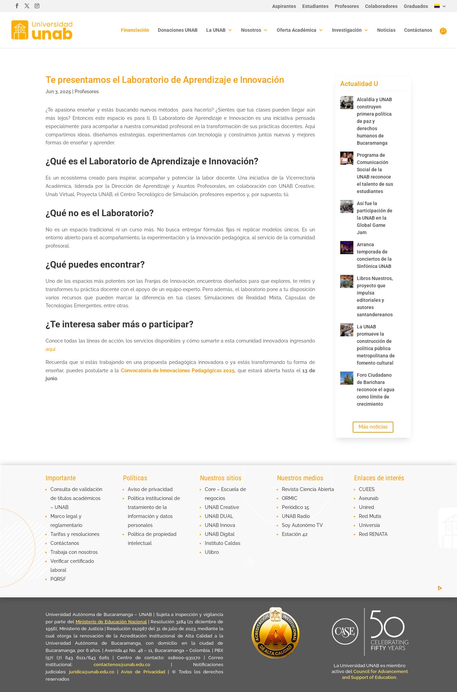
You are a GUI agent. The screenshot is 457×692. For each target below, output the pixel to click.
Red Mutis (370, 516)
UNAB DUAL (219, 516)
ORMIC (289, 498)
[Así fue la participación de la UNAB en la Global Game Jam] (346, 206)
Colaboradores (381, 6)
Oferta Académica (296, 30)
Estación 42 (294, 534)
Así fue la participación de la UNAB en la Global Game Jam (374, 218)
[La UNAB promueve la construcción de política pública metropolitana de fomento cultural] (346, 329)
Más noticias (373, 427)
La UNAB (216, 30)
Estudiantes (315, 6)
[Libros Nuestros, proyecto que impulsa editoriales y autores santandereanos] (346, 281)
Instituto (215, 543)
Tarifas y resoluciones (74, 534)
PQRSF (58, 579)
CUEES (367, 489)
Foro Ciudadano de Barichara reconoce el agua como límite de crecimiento (375, 389)
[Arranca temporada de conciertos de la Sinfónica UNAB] (346, 247)
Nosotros (251, 30)
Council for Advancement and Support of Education (375, 674)
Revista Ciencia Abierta (308, 489)
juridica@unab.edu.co (91, 671)
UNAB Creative (222, 507)
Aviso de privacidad (150, 489)
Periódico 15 (295, 507)
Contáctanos (418, 30)
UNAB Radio (296, 516)
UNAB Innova (220, 525)
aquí (50, 349)
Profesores (347, 6)
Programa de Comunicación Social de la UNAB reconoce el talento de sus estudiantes (375, 173)
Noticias (386, 30)
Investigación (347, 30)
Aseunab (369, 498)
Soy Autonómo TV (302, 525)
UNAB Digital (220, 534)
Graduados (416, 6)
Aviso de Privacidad (144, 671)
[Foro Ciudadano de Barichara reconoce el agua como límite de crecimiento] (346, 378)
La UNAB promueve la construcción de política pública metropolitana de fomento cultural (376, 345)
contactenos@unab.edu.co (122, 664)
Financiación (135, 30)
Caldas (232, 543)
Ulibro (212, 552)
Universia (369, 525)
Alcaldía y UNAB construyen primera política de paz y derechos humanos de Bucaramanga (374, 121)
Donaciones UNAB (178, 30)
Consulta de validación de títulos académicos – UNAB (76, 498)
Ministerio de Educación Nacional (111, 621)
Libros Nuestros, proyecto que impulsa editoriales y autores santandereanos (375, 296)
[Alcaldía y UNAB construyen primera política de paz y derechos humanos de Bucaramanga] (346, 102)
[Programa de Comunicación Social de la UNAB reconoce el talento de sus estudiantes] (346, 158)
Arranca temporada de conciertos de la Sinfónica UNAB (374, 255)
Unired (366, 507)
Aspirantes (284, 6)
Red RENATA (373, 534)
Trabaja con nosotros (74, 552)
